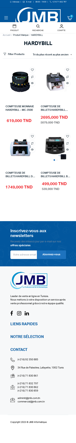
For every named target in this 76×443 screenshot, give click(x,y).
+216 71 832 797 (59, 2)
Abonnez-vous (51, 254)
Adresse (16, 2)
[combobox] (52, 54)
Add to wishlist (32, 70)
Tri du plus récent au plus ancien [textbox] (51, 55)
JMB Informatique (38, 422)
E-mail (29, 2)
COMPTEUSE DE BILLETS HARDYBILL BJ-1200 (55, 176)
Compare (32, 77)
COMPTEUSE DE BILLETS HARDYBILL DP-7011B (20, 176)
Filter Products (13, 54)
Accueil (7, 35)
